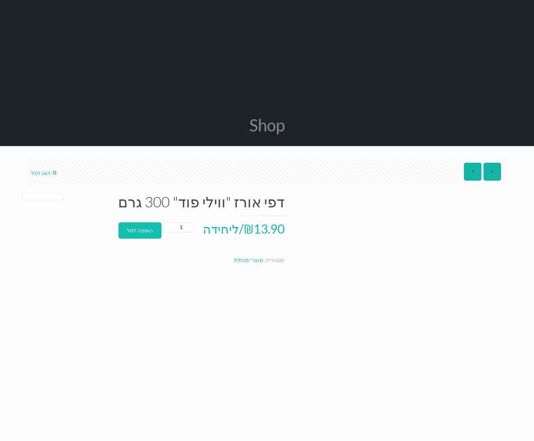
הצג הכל (44, 173)
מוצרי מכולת (248, 260)
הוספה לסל (140, 230)
